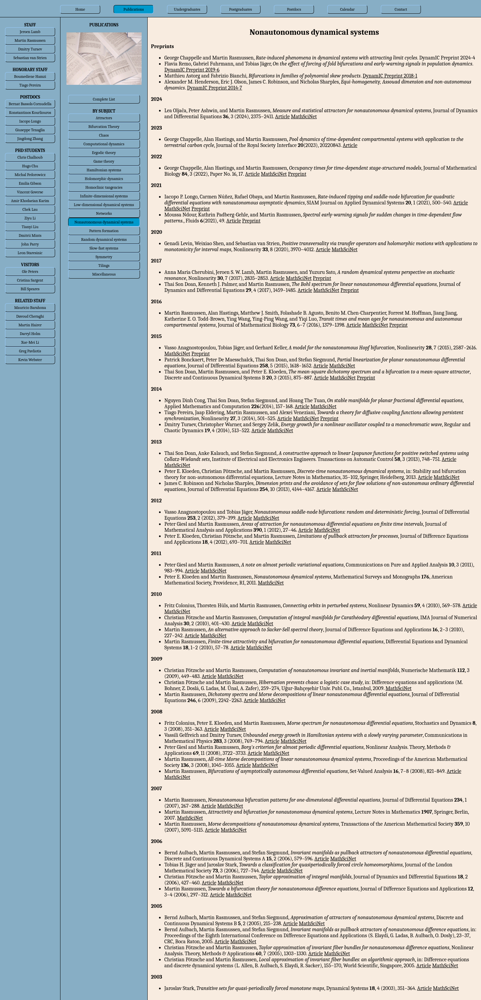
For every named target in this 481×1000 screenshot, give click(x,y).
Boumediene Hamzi (30, 76)
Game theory (104, 161)
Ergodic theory (104, 152)
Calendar (347, 9)
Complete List (104, 99)
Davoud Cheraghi (30, 316)
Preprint (297, 174)
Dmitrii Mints (30, 235)
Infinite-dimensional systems (104, 196)
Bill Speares (30, 289)
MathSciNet (304, 117)
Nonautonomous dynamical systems (104, 222)
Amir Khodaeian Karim (30, 200)
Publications (134, 9)
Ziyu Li (29, 218)
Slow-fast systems (104, 248)
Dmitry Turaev (30, 49)
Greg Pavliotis (30, 351)
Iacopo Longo (30, 121)
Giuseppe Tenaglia (30, 130)
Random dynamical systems (104, 239)
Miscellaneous (104, 274)
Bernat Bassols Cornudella (30, 104)
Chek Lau (29, 209)
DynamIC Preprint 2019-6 (191, 70)
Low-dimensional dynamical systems (104, 204)
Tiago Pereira (30, 85)
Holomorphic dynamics (104, 178)
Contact (400, 9)
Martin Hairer (30, 325)
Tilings (104, 265)
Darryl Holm (30, 333)
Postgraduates (240, 9)
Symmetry (104, 257)
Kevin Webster (30, 359)
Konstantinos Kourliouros (30, 112)
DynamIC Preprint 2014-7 (214, 88)
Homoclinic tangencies (104, 187)
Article (282, 117)
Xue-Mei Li (30, 342)
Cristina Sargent (30, 280)
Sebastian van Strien (29, 57)
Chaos (104, 135)
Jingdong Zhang (30, 138)
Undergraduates (187, 9)
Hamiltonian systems (104, 170)
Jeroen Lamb (30, 31)
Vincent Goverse (30, 192)
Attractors (104, 118)
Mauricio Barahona (30, 307)
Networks (104, 213)
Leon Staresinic (30, 253)
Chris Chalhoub (29, 157)
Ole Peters (30, 271)
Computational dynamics (104, 144)
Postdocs (294, 9)
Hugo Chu (30, 166)
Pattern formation (104, 230)
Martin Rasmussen (30, 40)
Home (80, 9)
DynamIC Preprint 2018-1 (390, 76)
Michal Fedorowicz (30, 174)
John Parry (30, 244)
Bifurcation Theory (103, 126)
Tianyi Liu (30, 226)
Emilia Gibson (30, 183)
